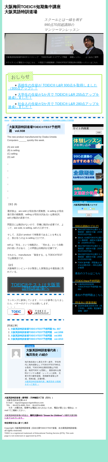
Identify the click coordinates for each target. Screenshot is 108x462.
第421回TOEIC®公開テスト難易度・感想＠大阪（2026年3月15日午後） (90, 232)
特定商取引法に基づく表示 (16, 423)
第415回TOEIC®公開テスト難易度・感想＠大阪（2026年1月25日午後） (90, 256)
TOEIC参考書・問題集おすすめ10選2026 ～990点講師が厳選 (90, 265)
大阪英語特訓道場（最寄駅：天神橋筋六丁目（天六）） (29, 398)
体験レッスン (76, 57)
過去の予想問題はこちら (89, 295)
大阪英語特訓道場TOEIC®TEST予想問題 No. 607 (36, 329)
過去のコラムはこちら (87, 273)
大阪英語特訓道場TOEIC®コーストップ (22, 57)
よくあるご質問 (92, 57)
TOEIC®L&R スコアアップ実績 (54, 57)
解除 (92, 209)
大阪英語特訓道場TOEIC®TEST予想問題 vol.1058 (37, 332)
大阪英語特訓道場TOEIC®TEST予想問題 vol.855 (36, 335)
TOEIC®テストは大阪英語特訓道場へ (35, 286)
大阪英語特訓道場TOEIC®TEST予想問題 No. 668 (90, 286)
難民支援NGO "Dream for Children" (46, 415)
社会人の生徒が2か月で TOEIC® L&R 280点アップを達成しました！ (53, 105)
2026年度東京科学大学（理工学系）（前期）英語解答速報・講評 (90, 308)
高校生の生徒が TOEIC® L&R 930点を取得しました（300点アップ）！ (52, 86)
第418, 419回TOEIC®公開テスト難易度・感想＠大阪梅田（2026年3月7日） (90, 240)
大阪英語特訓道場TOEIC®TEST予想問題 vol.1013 (37, 339)
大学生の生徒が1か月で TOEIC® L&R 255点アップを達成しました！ (53, 96)
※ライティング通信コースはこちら (20, 62)
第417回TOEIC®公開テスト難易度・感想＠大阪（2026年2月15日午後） (90, 248)
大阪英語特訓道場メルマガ (85, 205)
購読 (84, 209)
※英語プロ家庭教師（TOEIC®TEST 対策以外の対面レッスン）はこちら (68, 62)
